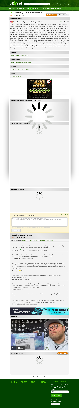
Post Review (16, 230)
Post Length (25, 240)
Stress (29, 62)
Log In (54, 4)
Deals (50, 8)
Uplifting (27, 55)
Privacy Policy (36, 227)
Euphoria (13, 55)
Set (58, 404)
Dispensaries (21, 8)
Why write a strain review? (61, 215)
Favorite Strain (63, 14)
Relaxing (22, 55)
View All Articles (62, 353)
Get (53, 404)
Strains (30, 8)
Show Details (50, 240)
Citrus (12, 69)
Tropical (27, 69)
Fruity (15, 69)
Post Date (18, 240)
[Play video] (39, 334)
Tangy (22, 69)
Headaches (24, 62)
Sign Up (59, 4)
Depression (14, 62)
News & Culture (40, 8)
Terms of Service (44, 227)
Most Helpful (41, 240)
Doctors (57, 8)
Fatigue (19, 62)
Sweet (19, 69)
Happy (17, 55)
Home (12, 8)
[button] (43, 250)
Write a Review (51, 14)
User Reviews (33, 240)
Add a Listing (66, 4)
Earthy (16, 76)
